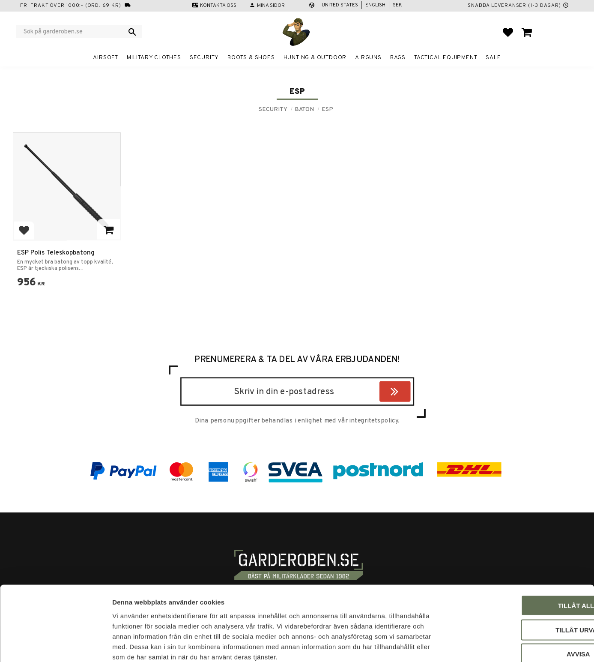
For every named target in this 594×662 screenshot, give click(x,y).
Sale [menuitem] (493, 57)
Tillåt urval (522, 583)
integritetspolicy (373, 421)
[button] (508, 32)
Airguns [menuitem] (368, 57)
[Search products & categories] (73, 31)
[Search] (132, 31)
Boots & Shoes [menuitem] (251, 57)
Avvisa (522, 607)
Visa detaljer (465, 645)
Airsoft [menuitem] (105, 57)
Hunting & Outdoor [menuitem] (315, 57)
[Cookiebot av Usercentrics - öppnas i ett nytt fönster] (55, 645)
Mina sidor (271, 5)
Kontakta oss (218, 5)
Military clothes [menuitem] (154, 57)
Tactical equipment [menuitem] (445, 57)
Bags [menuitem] (398, 57)
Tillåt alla (522, 559)
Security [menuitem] (204, 57)
